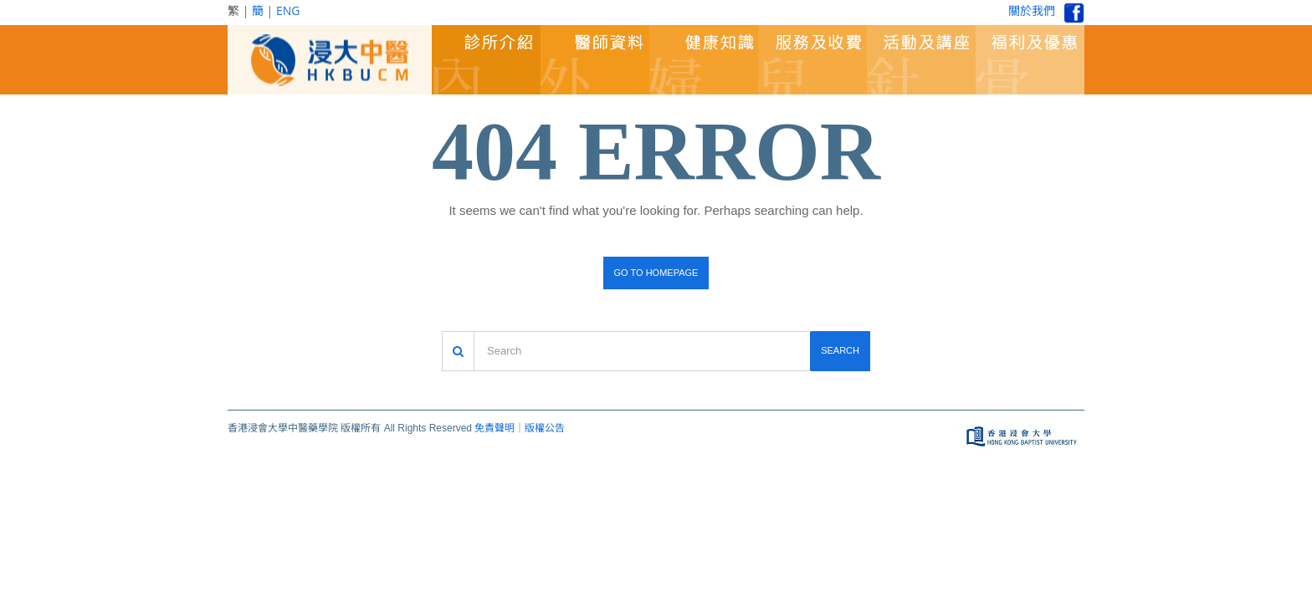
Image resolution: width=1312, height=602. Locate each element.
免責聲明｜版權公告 (519, 428)
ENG (288, 10)
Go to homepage (656, 273)
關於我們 (1031, 10)
